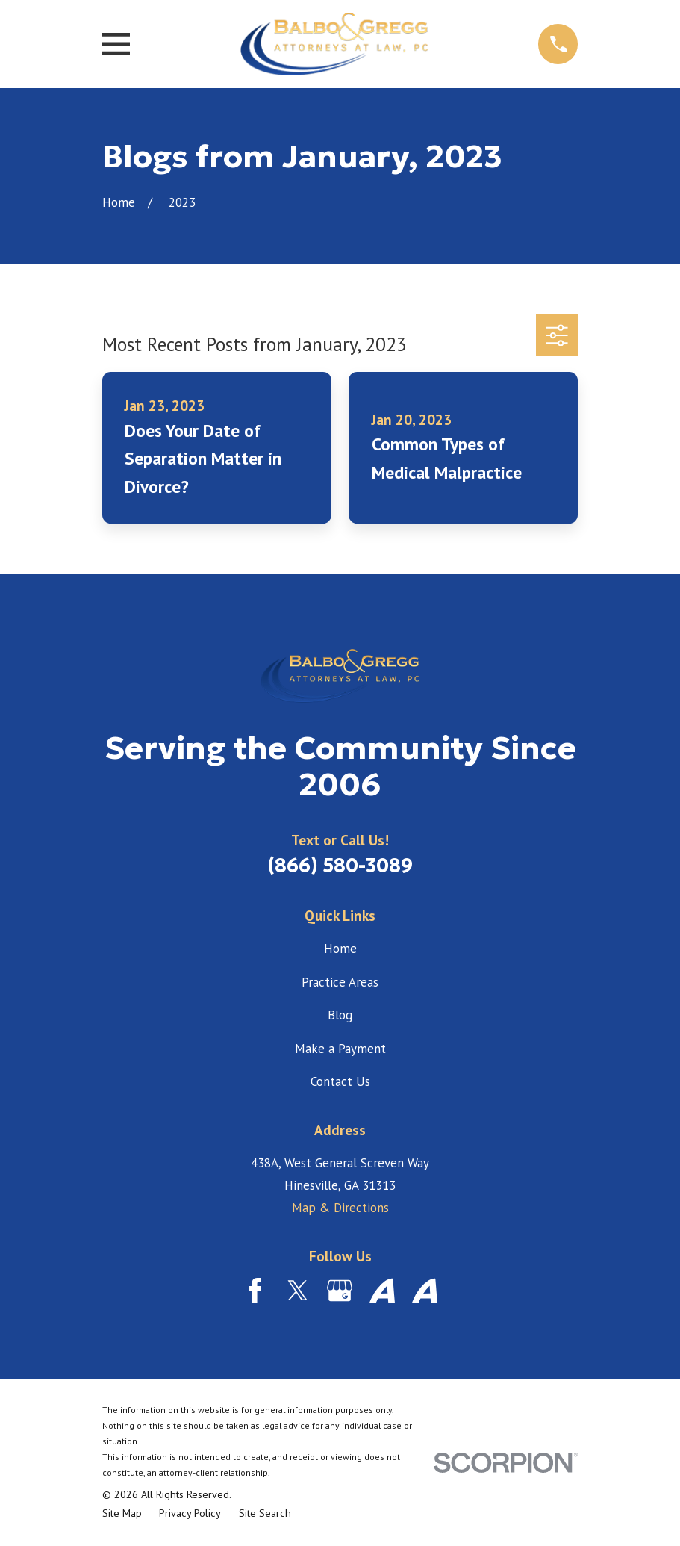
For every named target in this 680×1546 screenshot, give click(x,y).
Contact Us (340, 1081)
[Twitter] (298, 1290)
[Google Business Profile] (339, 1290)
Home (340, 948)
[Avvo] (382, 1290)
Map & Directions (340, 1207)
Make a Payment (340, 1048)
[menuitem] (122, 1513)
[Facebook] (255, 1290)
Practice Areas (340, 982)
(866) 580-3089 (340, 866)
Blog (340, 1015)
